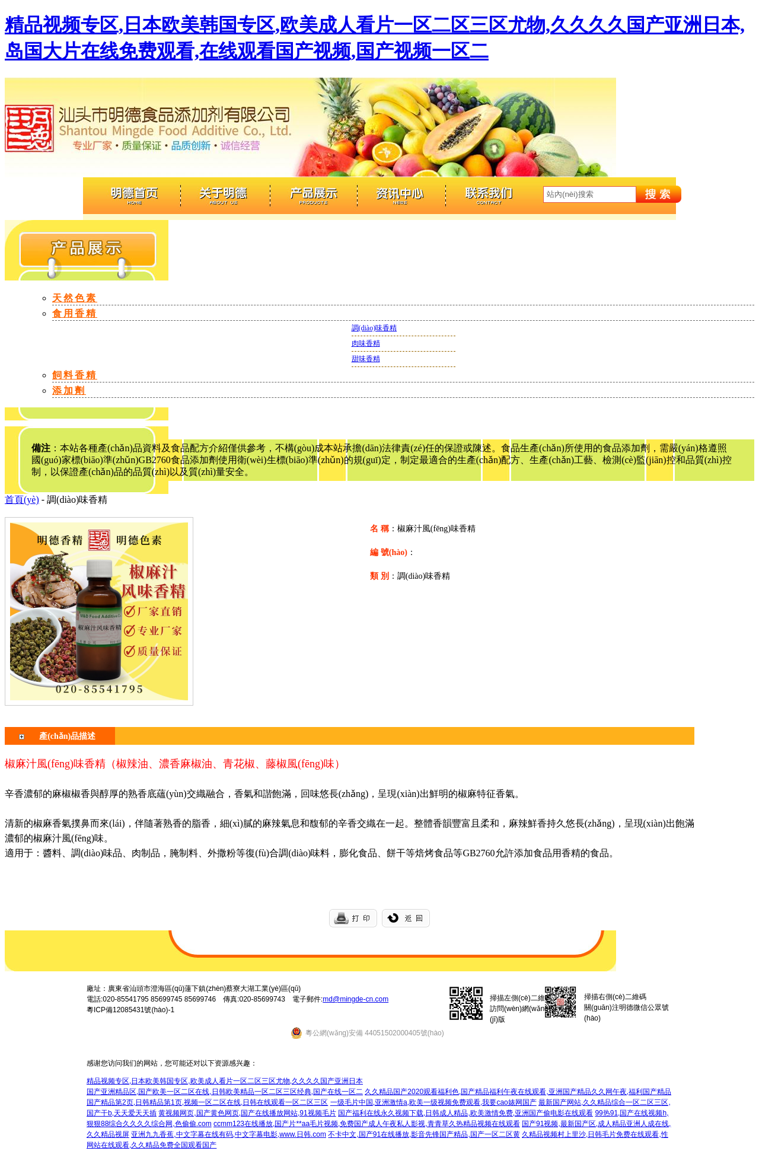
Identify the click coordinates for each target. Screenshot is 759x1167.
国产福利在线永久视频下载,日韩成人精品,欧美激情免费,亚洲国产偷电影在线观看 (465, 1113)
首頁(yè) (22, 500)
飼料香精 (74, 375)
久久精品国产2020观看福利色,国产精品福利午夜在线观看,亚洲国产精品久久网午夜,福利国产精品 (518, 1092)
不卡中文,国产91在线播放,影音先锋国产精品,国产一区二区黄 (423, 1134)
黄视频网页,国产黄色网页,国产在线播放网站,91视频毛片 (247, 1113)
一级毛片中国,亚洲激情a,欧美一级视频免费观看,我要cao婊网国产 (433, 1102)
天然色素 (74, 298)
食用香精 (74, 313)
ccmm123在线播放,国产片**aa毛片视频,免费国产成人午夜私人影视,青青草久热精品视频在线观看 (366, 1124)
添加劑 (69, 390)
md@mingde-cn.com (355, 999)
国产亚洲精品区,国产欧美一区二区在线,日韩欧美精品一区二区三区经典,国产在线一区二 (225, 1092)
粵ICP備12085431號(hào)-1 (130, 1010)
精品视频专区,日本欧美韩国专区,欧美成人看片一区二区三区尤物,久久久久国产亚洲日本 (225, 1081)
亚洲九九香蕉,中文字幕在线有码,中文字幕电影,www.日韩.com (228, 1134)
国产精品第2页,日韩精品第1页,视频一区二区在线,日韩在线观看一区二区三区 (207, 1102)
